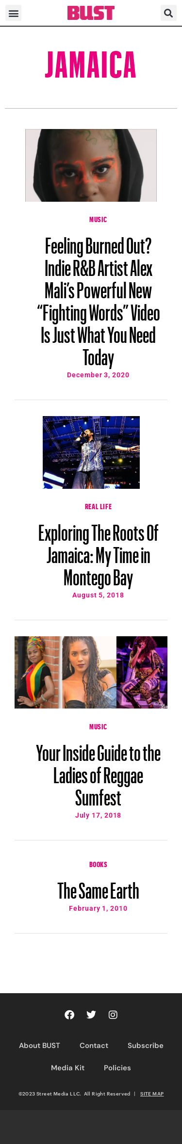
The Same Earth (98, 886)
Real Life (98, 505)
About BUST (39, 1045)
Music (98, 218)
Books (98, 863)
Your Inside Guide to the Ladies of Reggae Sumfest (98, 770)
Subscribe (146, 1045)
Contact (94, 1045)
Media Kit (67, 1068)
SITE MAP (152, 1093)
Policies (117, 1068)
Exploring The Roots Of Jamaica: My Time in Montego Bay (98, 550)
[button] (13, 13)
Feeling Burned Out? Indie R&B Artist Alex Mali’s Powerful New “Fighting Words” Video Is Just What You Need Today (98, 297)
